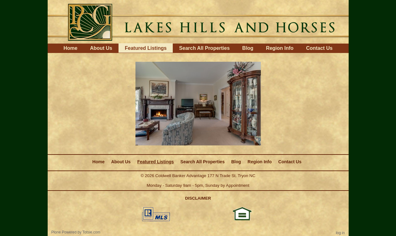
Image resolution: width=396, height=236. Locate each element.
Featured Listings (145, 48)
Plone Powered (64, 232)
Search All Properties (204, 48)
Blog (248, 48)
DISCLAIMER (198, 198)
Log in (340, 233)
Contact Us (319, 48)
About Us (101, 48)
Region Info (279, 48)
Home (70, 48)
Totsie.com (91, 232)
